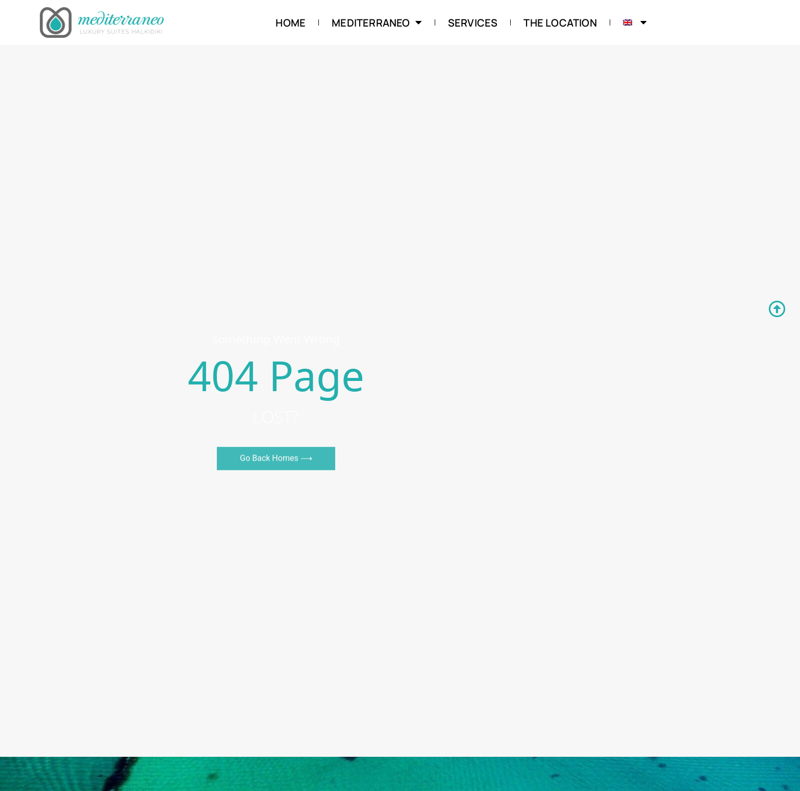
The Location (559, 23)
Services (473, 23)
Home (291, 23)
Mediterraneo (377, 22)
